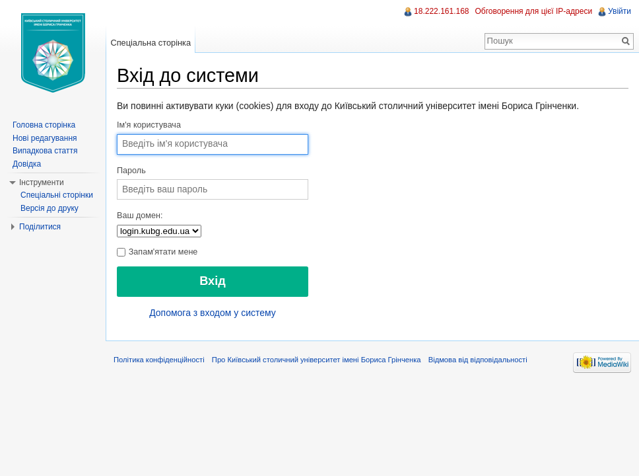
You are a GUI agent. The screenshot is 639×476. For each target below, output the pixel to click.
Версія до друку (49, 208)
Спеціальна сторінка (150, 43)
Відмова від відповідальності (477, 360)
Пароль (131, 170)
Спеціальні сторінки (56, 195)
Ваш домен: (139, 215)
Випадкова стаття (45, 150)
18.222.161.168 (441, 11)
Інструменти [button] (41, 182)
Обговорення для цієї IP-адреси (534, 11)
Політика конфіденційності (159, 360)
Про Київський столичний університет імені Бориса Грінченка (316, 360)
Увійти (619, 11)
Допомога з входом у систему (212, 312)
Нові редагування (45, 138)
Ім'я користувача (149, 125)
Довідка (27, 164)
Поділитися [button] (40, 226)
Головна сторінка (44, 125)
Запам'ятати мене (157, 252)
